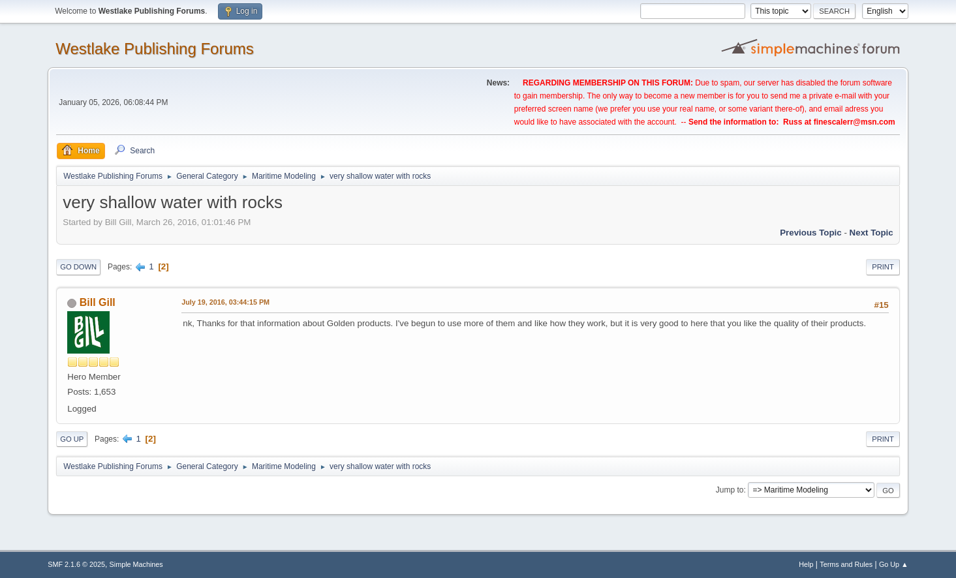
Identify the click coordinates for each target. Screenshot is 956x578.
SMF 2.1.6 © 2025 (76, 564)
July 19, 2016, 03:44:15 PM (225, 302)
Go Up (72, 439)
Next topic (871, 232)
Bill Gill (98, 302)
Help (806, 564)
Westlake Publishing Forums (154, 48)
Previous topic (811, 232)
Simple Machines (136, 564)
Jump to (730, 489)
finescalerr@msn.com (854, 122)
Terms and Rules (846, 564)
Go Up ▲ (893, 564)
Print (883, 267)
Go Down (78, 267)
